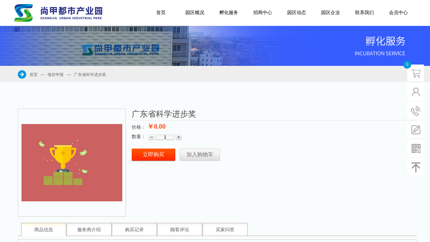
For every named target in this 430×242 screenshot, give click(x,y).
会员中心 (398, 12)
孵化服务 (228, 12)
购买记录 (134, 229)
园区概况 (194, 12)
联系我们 (364, 12)
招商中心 (262, 12)
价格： (139, 127)
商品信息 (43, 229)
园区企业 (330, 12)
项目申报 (55, 74)
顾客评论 (179, 229)
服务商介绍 (89, 229)
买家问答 (225, 229)
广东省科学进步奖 (90, 74)
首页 (161, 12)
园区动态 (296, 12)
